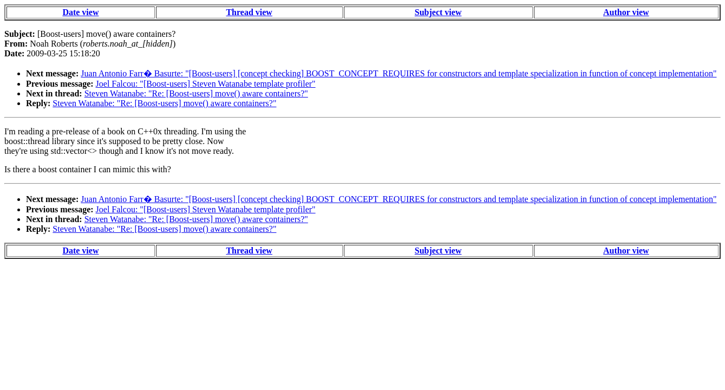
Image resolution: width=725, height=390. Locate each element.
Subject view (438, 12)
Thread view (249, 12)
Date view (80, 12)
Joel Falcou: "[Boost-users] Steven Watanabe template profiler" (206, 83)
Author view (626, 12)
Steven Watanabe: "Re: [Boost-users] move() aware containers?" (196, 93)
